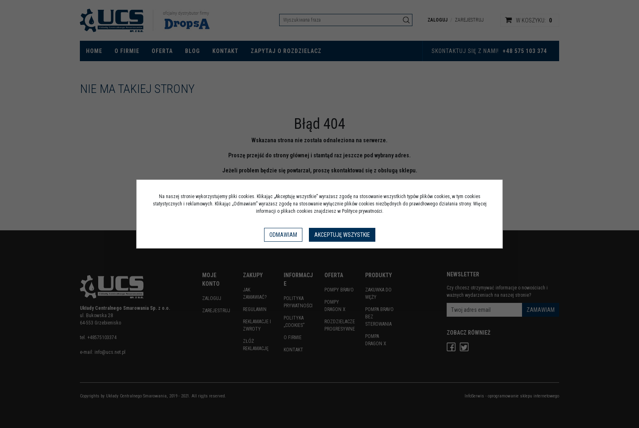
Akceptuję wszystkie (342, 235)
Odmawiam (283, 235)
